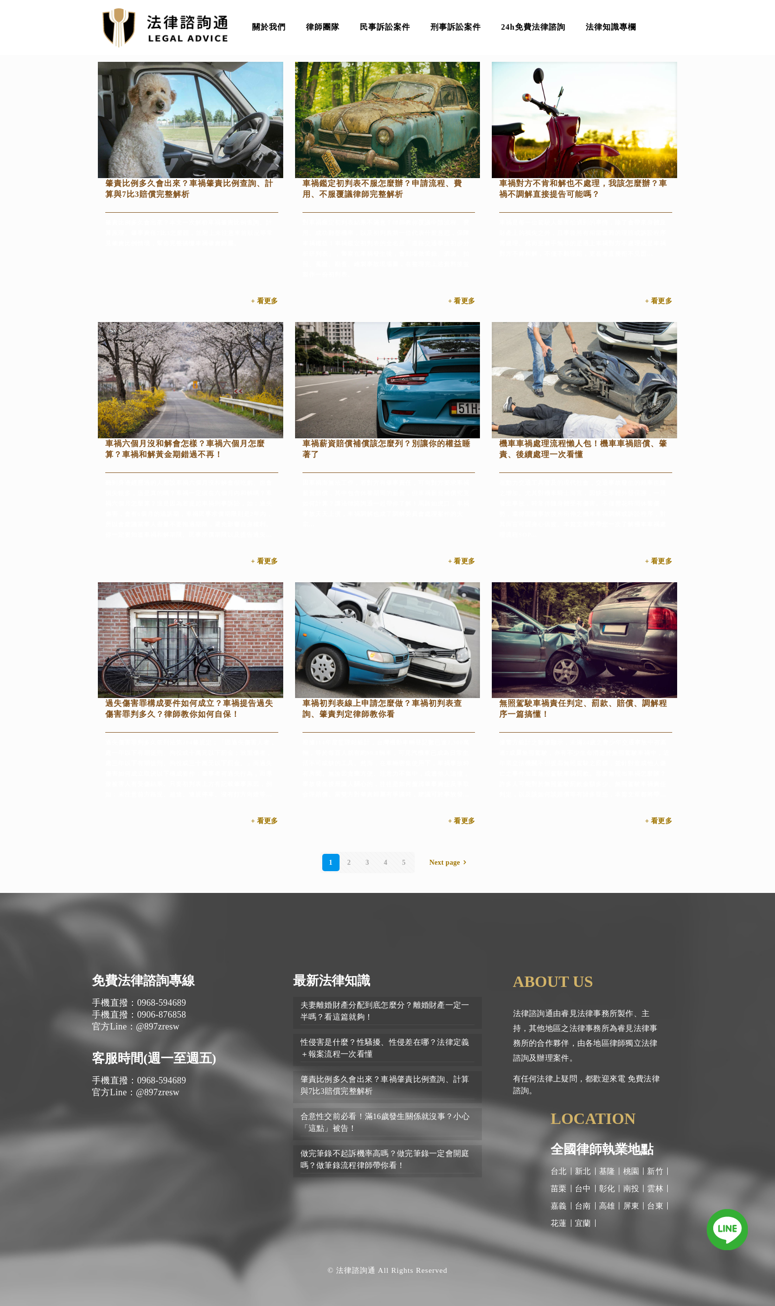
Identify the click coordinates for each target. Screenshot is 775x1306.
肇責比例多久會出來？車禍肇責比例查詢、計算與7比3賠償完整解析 (385, 1085)
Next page (450, 862)
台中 (583, 1188)
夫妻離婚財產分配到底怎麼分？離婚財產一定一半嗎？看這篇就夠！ (385, 1011)
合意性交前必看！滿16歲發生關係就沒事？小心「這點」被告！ (385, 1122)
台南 (583, 1206)
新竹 (655, 1171)
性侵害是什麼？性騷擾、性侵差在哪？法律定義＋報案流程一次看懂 (385, 1048)
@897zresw (157, 1026)
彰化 (607, 1188)
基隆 (607, 1171)
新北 (583, 1171)
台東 (655, 1206)
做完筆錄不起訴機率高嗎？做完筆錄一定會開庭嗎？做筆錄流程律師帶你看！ (385, 1159)
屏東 (631, 1206)
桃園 (631, 1171)
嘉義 (559, 1206)
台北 (559, 1171)
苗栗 (559, 1188)
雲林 (655, 1188)
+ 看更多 (264, 301)
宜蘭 (583, 1223)
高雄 (607, 1206)
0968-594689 (161, 1003)
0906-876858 (161, 1015)
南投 (631, 1188)
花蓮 (559, 1223)
